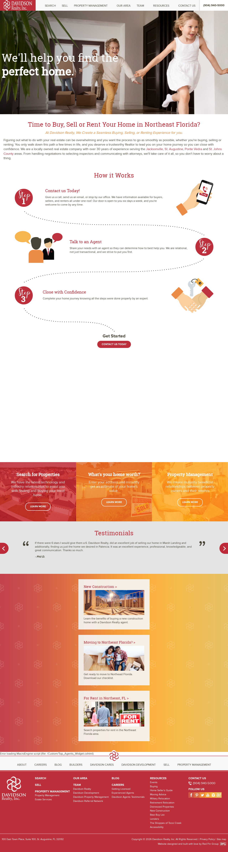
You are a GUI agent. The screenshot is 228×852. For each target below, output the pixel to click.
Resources (161, 5)
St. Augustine (174, 149)
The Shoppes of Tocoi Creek (165, 823)
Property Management (91, 5)
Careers (40, 765)
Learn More (38, 506)
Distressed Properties (162, 806)
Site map (221, 839)
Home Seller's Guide (161, 790)
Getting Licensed (121, 788)
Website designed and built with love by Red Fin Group (189, 843)
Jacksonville (154, 149)
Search (50, 5)
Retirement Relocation (162, 802)
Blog (58, 765)
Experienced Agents (123, 792)
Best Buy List (157, 814)
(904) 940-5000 (204, 783)
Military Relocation (160, 798)
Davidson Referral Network (88, 801)
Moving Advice (158, 794)
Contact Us (186, 5)
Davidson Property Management (91, 796)
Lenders (154, 818)
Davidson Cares (102, 765)
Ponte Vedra (193, 149)
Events (153, 782)
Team (140, 5)
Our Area (124, 5)
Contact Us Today (114, 344)
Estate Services (43, 799)
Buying (154, 786)
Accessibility (157, 827)
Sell (65, 5)
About (22, 765)
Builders (75, 765)
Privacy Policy (207, 839)
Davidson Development (138, 765)
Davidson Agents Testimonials (128, 796)
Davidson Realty (82, 788)
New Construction (160, 810)
